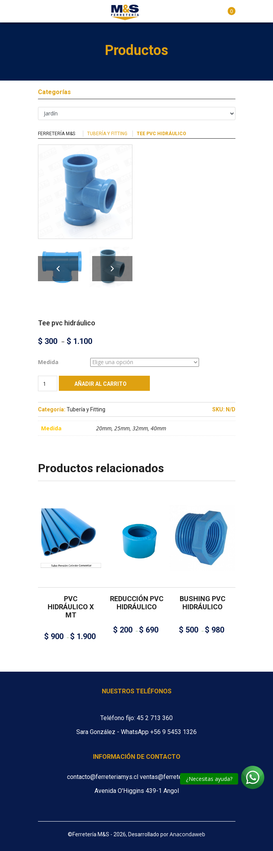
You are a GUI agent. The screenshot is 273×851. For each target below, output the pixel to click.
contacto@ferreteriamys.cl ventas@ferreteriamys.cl (136, 777)
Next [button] (112, 268)
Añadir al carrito (100, 384)
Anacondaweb (187, 834)
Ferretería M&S (56, 133)
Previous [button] (58, 268)
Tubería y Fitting (107, 133)
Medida (48, 362)
